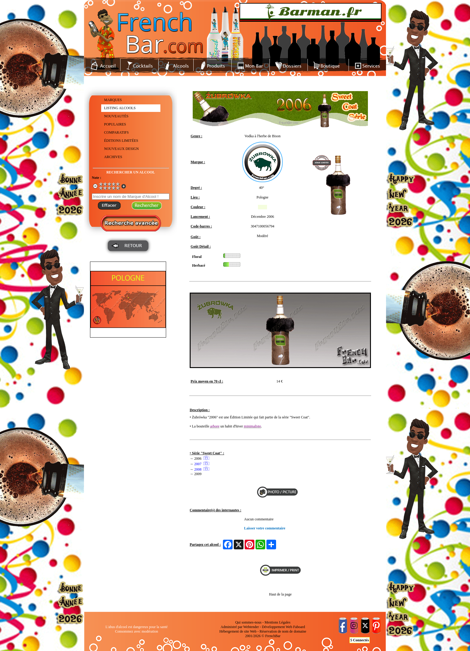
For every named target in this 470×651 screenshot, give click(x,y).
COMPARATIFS (116, 132)
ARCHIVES (113, 157)
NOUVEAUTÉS (116, 116)
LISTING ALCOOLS (120, 108)
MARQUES (113, 100)
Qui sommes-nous (248, 622)
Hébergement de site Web (237, 631)
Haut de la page (280, 594)
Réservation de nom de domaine (282, 631)
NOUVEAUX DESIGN (121, 149)
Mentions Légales (278, 622)
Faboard (299, 627)
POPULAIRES (115, 124)
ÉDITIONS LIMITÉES (121, 140)
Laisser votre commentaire (264, 528)
